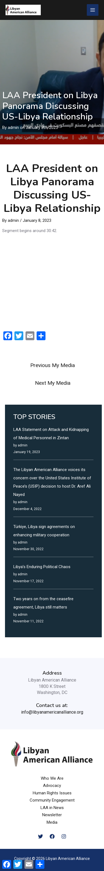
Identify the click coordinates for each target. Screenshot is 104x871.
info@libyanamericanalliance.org (52, 712)
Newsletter (52, 814)
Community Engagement (52, 800)
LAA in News (52, 807)
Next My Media (52, 383)
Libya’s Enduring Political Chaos (41, 566)
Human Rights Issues (52, 793)
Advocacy (52, 785)
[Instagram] (63, 836)
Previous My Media (52, 365)
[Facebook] (52, 836)
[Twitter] (40, 836)
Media (52, 822)
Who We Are (52, 778)
